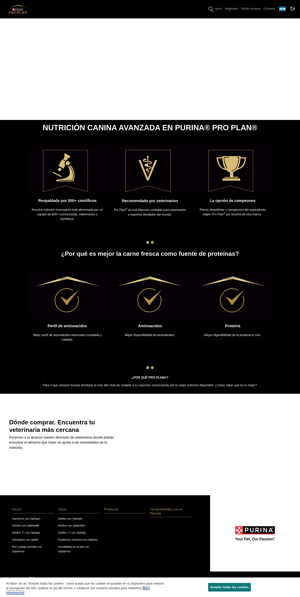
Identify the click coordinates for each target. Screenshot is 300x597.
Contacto (269, 8)
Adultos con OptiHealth (25, 532)
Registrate (231, 8)
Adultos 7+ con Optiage (26, 539)
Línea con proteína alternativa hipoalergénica (156, 21)
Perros (45, 21)
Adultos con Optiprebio (71, 532)
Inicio (218, 8)
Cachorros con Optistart (26, 525)
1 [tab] (147, 249)
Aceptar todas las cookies (229, 587)
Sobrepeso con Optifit (25, 546)
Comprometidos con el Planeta (241, 21)
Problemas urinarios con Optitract (78, 546)
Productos (202, 21)
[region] (150, 587)
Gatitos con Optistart (70, 525)
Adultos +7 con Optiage (72, 539)
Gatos (66, 21)
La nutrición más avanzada (99, 21)
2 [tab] (152, 249)
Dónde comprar (251, 8)
